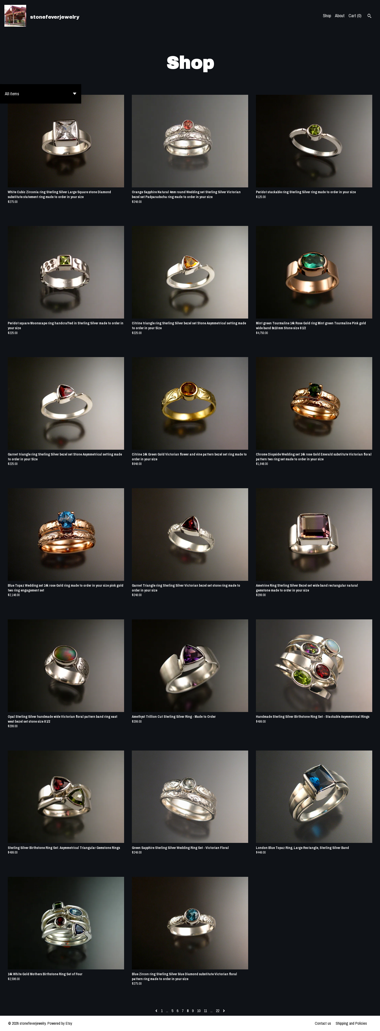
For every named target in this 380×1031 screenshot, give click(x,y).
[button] (40, 94)
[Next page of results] (224, 1010)
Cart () (354, 16)
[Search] (369, 16)
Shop (327, 16)
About (340, 16)
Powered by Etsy (60, 1023)
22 (217, 1010)
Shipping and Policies (351, 1023)
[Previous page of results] (156, 1010)
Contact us (323, 1023)
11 (205, 1010)
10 (198, 1010)
